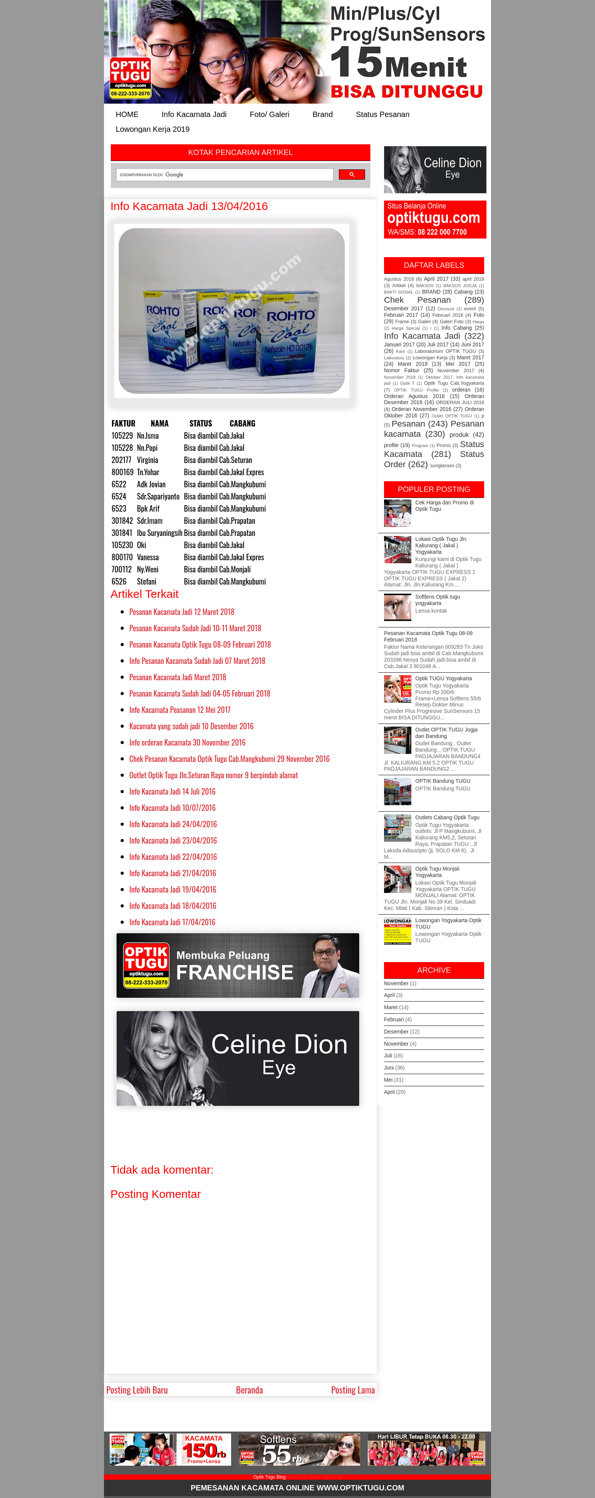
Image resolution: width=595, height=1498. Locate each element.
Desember (396, 1032)
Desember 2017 (403, 308)
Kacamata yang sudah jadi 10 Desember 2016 (191, 726)
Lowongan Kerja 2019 (153, 128)
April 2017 (436, 279)
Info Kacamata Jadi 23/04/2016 (173, 840)
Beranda (249, 1389)
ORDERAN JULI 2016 (460, 402)
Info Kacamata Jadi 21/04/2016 (172, 873)
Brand (323, 113)
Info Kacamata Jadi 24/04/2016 (173, 824)
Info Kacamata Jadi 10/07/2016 (172, 807)
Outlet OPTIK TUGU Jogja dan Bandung (447, 733)
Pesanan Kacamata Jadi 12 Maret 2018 (182, 611)
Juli (388, 1055)
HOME (127, 113)
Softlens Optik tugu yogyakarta (438, 600)
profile (391, 445)
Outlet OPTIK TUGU (451, 416)
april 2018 (473, 279)
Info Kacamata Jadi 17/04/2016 (172, 922)
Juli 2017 (438, 344)
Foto (479, 315)
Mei (388, 1080)
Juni (389, 1068)
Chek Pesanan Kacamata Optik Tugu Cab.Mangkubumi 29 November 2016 (229, 758)
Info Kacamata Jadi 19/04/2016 (172, 889)
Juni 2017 (472, 344)
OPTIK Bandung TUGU (443, 781)
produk (459, 434)
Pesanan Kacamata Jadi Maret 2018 (177, 677)
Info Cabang (457, 328)
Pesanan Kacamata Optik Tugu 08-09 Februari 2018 (200, 644)
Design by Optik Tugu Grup (314, 1477)
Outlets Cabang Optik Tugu (448, 817)
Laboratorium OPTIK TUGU (445, 351)
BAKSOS (425, 285)
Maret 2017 (470, 357)
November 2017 (456, 370)
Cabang (463, 292)
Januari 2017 (399, 344)
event (470, 308)
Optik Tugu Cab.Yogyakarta (454, 383)
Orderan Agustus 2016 (414, 396)
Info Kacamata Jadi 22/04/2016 (173, 856)
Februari (394, 1019)
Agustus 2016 (399, 279)
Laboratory (394, 358)
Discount (446, 309)
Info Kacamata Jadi (194, 113)
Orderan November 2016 (421, 409)
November (396, 983)
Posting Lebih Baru (137, 1389)
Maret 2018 (412, 364)
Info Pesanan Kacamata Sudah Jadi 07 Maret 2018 (197, 660)
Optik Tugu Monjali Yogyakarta (438, 872)
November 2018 (400, 377)
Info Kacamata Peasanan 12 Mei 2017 (179, 709)
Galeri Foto (452, 321)
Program (420, 445)
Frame (402, 321)
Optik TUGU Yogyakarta (444, 678)
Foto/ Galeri (269, 113)
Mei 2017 (458, 364)
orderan (461, 390)
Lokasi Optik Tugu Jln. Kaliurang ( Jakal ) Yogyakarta (442, 545)
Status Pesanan (382, 113)
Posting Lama (353, 1389)
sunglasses (442, 465)
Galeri (424, 321)
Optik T (407, 383)
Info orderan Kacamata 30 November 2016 (187, 742)
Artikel (399, 285)
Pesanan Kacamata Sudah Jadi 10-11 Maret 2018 (195, 628)
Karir (400, 351)
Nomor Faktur (401, 370)
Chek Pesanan (417, 300)
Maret (391, 1007)
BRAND (431, 292)
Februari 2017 (401, 315)
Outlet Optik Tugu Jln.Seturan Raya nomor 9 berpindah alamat (213, 775)
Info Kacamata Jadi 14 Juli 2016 (172, 791)
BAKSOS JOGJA (460, 285)
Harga (478, 321)
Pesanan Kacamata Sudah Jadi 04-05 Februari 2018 (199, 693)
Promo (444, 445)
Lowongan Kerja (430, 357)
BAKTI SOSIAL (398, 292)
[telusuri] (224, 174)
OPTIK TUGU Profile (416, 390)
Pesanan (408, 423)
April (389, 995)
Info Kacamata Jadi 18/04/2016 (172, 905)
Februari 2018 (448, 315)
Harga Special (406, 328)
